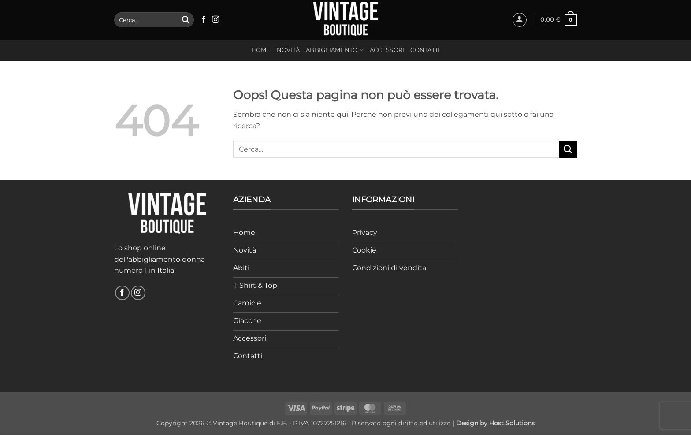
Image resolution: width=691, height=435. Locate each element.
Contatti (425, 50)
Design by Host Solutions (495, 423)
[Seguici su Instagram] (215, 20)
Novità (288, 50)
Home (261, 50)
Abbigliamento (335, 50)
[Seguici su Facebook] (203, 20)
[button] (520, 20)
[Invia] (185, 19)
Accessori (387, 50)
